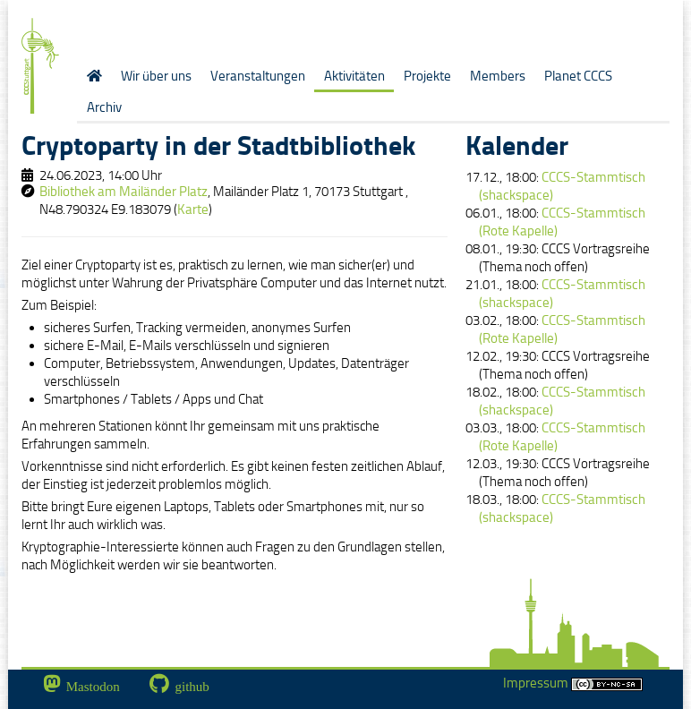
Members (497, 76)
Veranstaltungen (257, 76)
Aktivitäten (354, 76)
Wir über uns (156, 76)
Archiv (104, 107)
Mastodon (93, 686)
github (192, 686)
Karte (193, 209)
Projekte (427, 76)
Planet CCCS (578, 76)
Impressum (573, 683)
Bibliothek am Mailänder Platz (123, 192)
